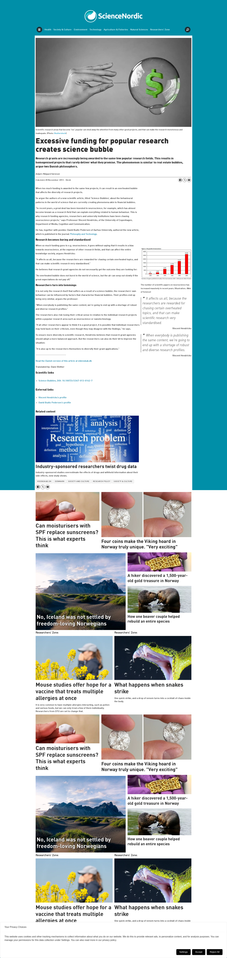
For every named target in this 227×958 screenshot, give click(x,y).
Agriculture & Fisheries (116, 30)
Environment (80, 30)
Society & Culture (62, 30)
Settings (183, 952)
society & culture (123, 481)
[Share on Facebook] (180, 180)
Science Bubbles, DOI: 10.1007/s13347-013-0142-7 (66, 381)
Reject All (214, 952)
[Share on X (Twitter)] (185, 180)
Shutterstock (60, 133)
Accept (198, 952)
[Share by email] (189, 180)
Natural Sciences (139, 30)
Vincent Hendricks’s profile (53, 397)
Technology (95, 30)
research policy (101, 481)
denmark (60, 481)
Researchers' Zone (160, 30)
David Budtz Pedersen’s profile (55, 403)
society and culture (78, 481)
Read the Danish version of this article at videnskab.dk (64, 361)
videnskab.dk (44, 481)
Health (47, 30)
